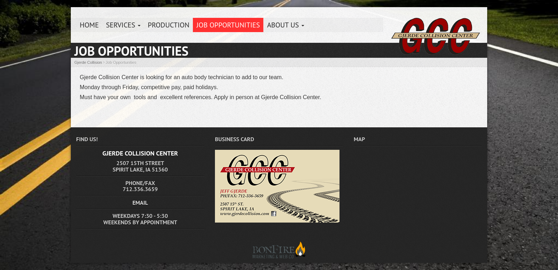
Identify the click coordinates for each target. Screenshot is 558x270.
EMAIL (140, 202)
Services (123, 25)
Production (168, 25)
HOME (89, 25)
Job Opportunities (228, 25)
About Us (285, 25)
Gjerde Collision (88, 62)
